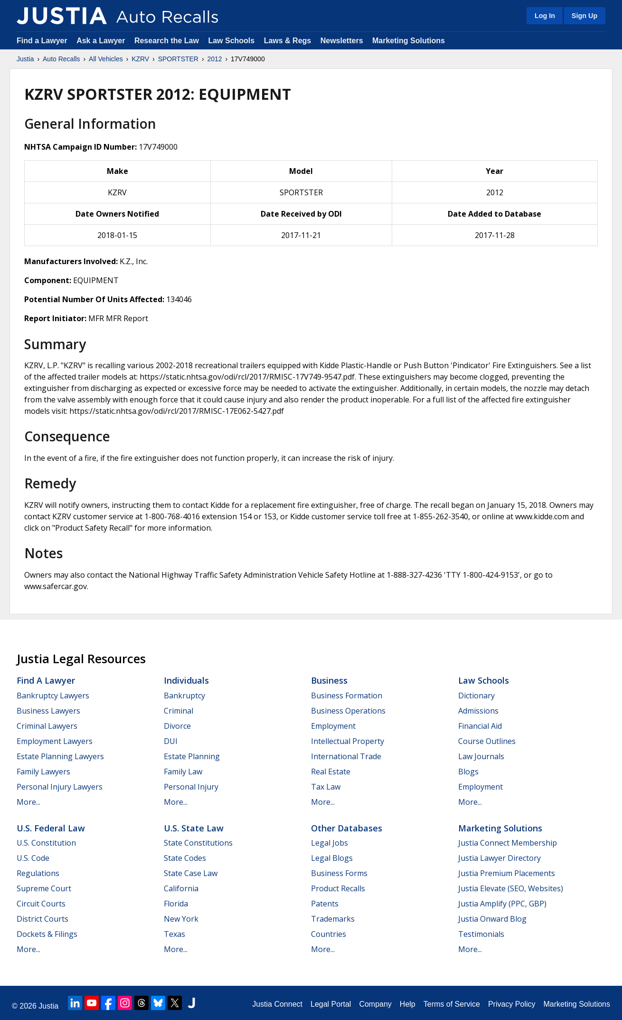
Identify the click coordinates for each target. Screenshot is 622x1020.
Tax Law (325, 787)
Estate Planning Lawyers (60, 756)
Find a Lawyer (42, 41)
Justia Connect (277, 1004)
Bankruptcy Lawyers (53, 695)
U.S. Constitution (46, 843)
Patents (325, 903)
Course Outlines (487, 741)
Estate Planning (192, 756)
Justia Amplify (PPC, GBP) (502, 903)
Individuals (186, 680)
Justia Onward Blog (492, 919)
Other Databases (346, 828)
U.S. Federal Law (51, 828)
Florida (176, 903)
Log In (545, 15)
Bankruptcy (184, 695)
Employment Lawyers (55, 741)
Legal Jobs (329, 843)
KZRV (140, 59)
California (181, 888)
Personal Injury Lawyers (60, 787)
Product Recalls (338, 888)
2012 (214, 59)
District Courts (42, 919)
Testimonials (481, 934)
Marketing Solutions (408, 41)
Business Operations (348, 710)
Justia (25, 59)
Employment (333, 726)
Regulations (38, 873)
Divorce (177, 726)
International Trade (346, 756)
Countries (328, 934)
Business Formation (346, 695)
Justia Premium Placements (506, 873)
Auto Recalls (61, 59)
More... (28, 802)
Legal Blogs (332, 858)
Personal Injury (191, 787)
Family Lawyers (43, 771)
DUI (171, 741)
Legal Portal (331, 1004)
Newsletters (341, 41)
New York (181, 919)
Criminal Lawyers (47, 726)
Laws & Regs (287, 41)
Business (329, 680)
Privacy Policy (512, 1004)
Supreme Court (44, 888)
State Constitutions (198, 843)
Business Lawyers (48, 710)
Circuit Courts (41, 903)
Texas (174, 934)
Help (407, 1004)
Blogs (468, 771)
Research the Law (166, 41)
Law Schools (231, 41)
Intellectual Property (347, 741)
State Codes (185, 858)
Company (375, 1004)
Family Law (183, 771)
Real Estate (330, 771)
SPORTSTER (178, 59)
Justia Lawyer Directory (499, 858)
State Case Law (190, 873)
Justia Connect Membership (507, 843)
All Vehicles (106, 59)
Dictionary (476, 695)
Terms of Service (452, 1004)
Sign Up (584, 15)
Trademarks (333, 919)
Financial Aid (480, 726)
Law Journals (481, 756)
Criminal (178, 710)
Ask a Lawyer (101, 41)
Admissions (478, 710)
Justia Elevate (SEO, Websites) (510, 888)
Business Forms (339, 873)
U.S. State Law (194, 828)
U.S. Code (33, 858)
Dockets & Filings (47, 934)
